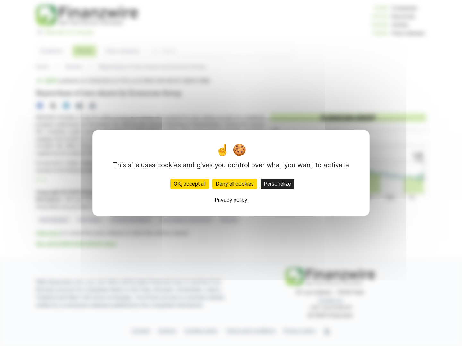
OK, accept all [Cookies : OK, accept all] (190, 184)
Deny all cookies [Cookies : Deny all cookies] (235, 184)
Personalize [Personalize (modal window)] (277, 184)
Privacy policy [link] (231, 200)
